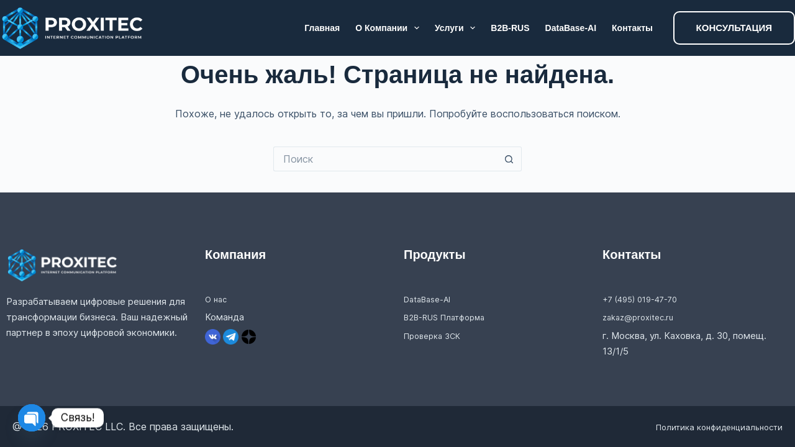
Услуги (457, 27)
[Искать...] (385, 159)
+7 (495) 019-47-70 (646, 299)
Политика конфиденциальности (706, 426)
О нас (217, 299)
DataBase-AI (570, 28)
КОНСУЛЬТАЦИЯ (734, 27)
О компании (389, 27)
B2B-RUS (510, 28)
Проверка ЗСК (436, 335)
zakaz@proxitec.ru (642, 317)
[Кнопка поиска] (509, 159)
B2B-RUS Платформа (450, 317)
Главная (322, 28)
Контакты (632, 28)
